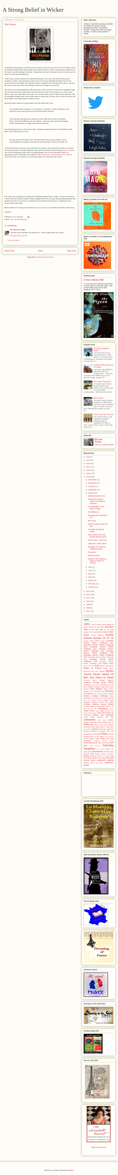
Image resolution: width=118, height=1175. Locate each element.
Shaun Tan (110, 749)
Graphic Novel (108, 700)
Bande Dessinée (89, 666)
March (91, 580)
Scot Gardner (100, 749)
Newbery (95, 729)
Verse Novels (92, 758)
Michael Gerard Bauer (101, 725)
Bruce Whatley (99, 680)
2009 (88, 605)
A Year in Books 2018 (94, 280)
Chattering (87, 685)
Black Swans (98, 398)
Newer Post (9, 251)
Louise (100, 439)
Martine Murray (108, 722)
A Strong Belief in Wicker (33, 9)
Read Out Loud (107, 739)
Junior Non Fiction (104, 713)
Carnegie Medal (99, 682)
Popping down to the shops (94, 736)
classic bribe (95, 685)
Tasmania (93, 756)
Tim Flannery (106, 756)
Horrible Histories (89, 706)
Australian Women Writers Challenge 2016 (99, 652)
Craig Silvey (104, 687)
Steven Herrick (100, 754)
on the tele (97, 734)
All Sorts (97, 627)
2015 (88, 473)
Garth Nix (110, 698)
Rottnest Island (93, 555)
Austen (103, 641)
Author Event (108, 663)
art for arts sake (96, 629)
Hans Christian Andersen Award (99, 703)
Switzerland (110, 754)
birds (97, 665)
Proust (86, 739)
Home (40, 251)
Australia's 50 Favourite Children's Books (97, 548)
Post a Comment (13, 240)
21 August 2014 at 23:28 (18, 236)
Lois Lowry (101, 720)
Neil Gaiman (87, 729)
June (90, 570)
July (90, 567)
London (111, 720)
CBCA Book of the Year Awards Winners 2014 (97, 536)
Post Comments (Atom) (45, 257)
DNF (91, 691)
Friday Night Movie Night (99, 698)
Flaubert (110, 694)
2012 (88, 595)
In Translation (101, 708)
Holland (110, 704)
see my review (68, 150)
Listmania (89, 719)
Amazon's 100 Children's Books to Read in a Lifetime (97, 561)
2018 (88, 463)
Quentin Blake (94, 739)
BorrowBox (87, 680)
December (92, 480)
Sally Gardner (95, 745)
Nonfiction (102, 729)
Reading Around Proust (103, 740)
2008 (88, 608)
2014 (88, 477)
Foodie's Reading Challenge (96, 696)
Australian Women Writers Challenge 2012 (99, 642)
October (91, 486)
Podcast (111, 734)
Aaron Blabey (106, 624)
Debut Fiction (109, 689)
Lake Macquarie (106, 715)
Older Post (71, 251)
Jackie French (89, 711)
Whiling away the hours (93, 763)
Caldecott (110, 680)
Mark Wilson (98, 722)
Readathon (87, 741)
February (92, 584)
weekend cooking (105, 760)
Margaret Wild (88, 722)
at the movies (102, 632)
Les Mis (110, 717)
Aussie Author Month (91, 641)
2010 (88, 601)
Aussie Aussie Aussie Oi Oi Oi (99, 636)
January (91, 587)
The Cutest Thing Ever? (103, 381)
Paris (104, 733)
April (90, 577)
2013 (88, 591)
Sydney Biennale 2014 (96, 496)
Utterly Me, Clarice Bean (97, 544)
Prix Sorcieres (109, 736)
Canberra (87, 682)
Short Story (87, 752)
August (91, 493)
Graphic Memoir (97, 700)
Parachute (92, 552)
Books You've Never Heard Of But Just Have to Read (99, 674)
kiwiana (95, 715)
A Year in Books (95, 624)
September (92, 490)
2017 (88, 467)
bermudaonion (15, 230)
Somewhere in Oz (100, 751)
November (92, 483)
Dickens (86, 691)
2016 (88, 470)
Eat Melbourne (93, 512)
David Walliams (96, 689)
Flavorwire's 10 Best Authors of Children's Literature (96, 501)
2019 (88, 460)
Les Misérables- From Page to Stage (96, 508)
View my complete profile (104, 445)
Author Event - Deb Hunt (97, 540)
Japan (97, 711)
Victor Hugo (102, 758)
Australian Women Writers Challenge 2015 (99, 650)
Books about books (106, 666)
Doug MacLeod (98, 691)
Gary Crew (87, 700)
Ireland (111, 708)
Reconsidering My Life (92, 743)
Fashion (104, 694)
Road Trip (105, 743)
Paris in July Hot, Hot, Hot (103, 414)
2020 (88, 457)
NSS (108, 731)
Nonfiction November (98, 731)
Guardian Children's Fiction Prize (96, 702)
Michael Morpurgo (20, 219)
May (90, 574)
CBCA (111, 682)
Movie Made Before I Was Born (102, 727)
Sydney (86, 756)
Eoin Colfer (97, 694)
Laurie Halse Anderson (93, 717)
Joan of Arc (105, 711)
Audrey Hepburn (97, 635)
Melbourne (88, 724)
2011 (88, 598)
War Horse (92, 521)
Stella (92, 754)
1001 (63, 68)
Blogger (71, 1170)
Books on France (92, 668)
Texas (99, 756)
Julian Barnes (92, 713)
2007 (88, 611)
